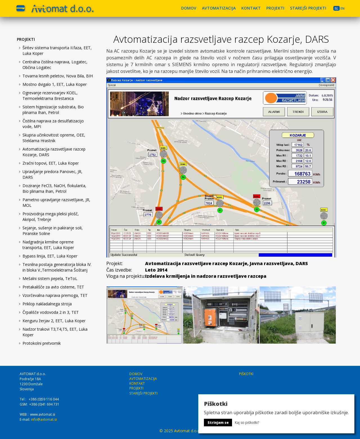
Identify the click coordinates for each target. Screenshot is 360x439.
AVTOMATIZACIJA (219, 8)
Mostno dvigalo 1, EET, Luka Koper (54, 84)
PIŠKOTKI (246, 373)
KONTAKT (251, 8)
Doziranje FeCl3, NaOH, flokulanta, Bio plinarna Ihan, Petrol (54, 188)
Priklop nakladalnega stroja (47, 303)
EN (343, 8)
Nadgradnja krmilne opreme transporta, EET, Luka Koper (48, 244)
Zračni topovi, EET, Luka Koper (50, 163)
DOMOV (188, 8)
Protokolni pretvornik (41, 343)
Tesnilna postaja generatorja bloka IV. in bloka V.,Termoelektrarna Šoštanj (56, 267)
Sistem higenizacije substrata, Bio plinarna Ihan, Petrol (53, 109)
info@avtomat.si (44, 419)
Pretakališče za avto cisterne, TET (53, 287)
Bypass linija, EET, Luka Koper (49, 256)
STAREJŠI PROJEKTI (308, 8)
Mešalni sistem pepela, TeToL (49, 278)
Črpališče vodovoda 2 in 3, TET (50, 312)
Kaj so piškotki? (247, 422)
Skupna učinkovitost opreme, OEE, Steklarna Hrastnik (53, 137)
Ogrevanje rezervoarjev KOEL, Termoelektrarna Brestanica (50, 95)
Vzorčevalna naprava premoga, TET (54, 295)
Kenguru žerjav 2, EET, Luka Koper (54, 320)
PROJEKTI (275, 8)
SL (336, 8)
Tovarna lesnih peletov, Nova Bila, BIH (57, 76)
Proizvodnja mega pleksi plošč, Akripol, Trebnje (50, 216)
